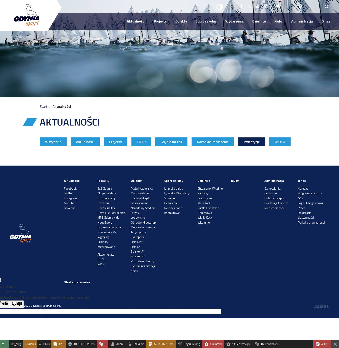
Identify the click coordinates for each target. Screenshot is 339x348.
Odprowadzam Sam (110, 227)
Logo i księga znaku (310, 203)
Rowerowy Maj (107, 232)
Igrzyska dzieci (173, 188)
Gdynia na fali (171, 141)
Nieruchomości (274, 208)
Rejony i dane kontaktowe (173, 210)
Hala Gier (136, 241)
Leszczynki (205, 198)
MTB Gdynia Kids (108, 217)
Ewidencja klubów (276, 203)
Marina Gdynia (140, 193)
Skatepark (137, 237)
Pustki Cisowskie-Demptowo (209, 210)
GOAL (101, 259)
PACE (101, 264)
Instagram (70, 198)
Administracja (302, 21)
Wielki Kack (205, 217)
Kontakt (303, 188)
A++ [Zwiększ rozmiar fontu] (209, 6)
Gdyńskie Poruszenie (213, 141)
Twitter (68, 193)
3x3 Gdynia (105, 188)
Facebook (70, 188)
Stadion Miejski (140, 198)
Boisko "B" (138, 256)
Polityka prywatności (311, 222)
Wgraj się (103, 237)
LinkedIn (69, 208)
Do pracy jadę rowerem (106, 200)
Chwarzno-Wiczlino (210, 188)
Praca (301, 208)
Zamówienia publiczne (272, 190)
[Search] (326, 6)
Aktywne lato (106, 254)
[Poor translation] (17, 304)
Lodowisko (138, 217)
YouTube (69, 203)
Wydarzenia (234, 21)
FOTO (141, 141)
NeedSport (105, 222)
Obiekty (181, 21)
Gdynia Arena (139, 203)
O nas (325, 21)
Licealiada (170, 203)
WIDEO (280, 141)
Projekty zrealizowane (106, 244)
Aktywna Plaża (107, 193)
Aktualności (136, 21)
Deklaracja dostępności (306, 215)
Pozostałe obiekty (142, 261)
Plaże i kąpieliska (142, 188)
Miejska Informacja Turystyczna (143, 229)
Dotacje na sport (275, 198)
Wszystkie (53, 141)
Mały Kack (204, 203)
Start (44, 106)
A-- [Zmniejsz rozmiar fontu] (198, 6)
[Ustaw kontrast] (219, 6)
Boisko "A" (137, 251)
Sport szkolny (206, 21)
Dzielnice (259, 21)
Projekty (160, 21)
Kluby (278, 21)
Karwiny (203, 193)
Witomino (204, 222)
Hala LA (135, 246)
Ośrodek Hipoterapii (144, 222)
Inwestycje (251, 141)
